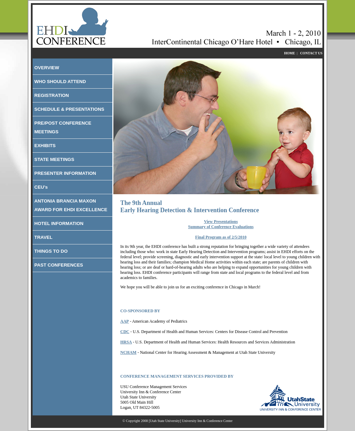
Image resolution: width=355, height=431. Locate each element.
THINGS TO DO (51, 251)
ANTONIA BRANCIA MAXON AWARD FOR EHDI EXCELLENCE (70, 205)
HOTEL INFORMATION (59, 223)
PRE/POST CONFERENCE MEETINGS (62, 127)
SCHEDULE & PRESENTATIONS (69, 109)
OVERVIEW (46, 67)
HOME (289, 53)
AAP (124, 321)
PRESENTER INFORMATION (65, 173)
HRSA (126, 342)
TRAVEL (43, 237)
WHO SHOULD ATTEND (60, 81)
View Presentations (221, 221)
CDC (124, 331)
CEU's (41, 187)
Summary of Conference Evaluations (221, 226)
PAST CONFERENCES (58, 265)
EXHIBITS (44, 145)
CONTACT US (311, 53)
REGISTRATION (51, 95)
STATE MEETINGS (54, 159)
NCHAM (128, 352)
